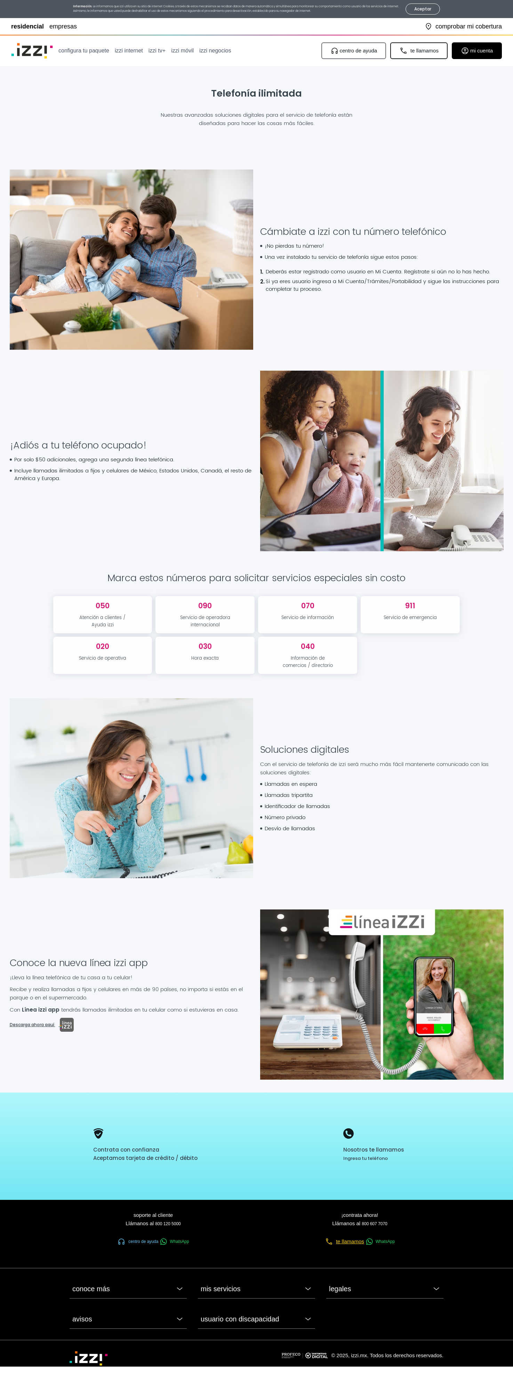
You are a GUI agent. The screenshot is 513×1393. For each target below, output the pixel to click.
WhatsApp (174, 1241)
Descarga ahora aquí (42, 1025)
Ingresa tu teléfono (365, 1158)
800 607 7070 (374, 1223)
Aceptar (423, 9)
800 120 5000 (168, 1223)
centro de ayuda (137, 1241)
